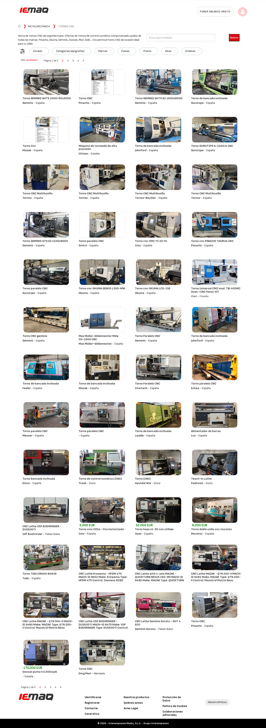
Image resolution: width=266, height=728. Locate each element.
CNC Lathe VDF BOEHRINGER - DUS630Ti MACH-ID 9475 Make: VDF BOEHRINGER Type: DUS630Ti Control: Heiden (103, 626)
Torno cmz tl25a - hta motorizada (101, 529)
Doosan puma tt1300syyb (39, 672)
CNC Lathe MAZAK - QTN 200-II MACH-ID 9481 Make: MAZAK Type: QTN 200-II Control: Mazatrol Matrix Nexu (216, 577)
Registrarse (92, 703)
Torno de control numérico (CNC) (100, 479)
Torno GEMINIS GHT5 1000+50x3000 (46, 98)
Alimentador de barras (206, 431)
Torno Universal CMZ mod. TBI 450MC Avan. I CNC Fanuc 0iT (215, 290)
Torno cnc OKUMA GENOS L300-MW (102, 288)
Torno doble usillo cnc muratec (211, 529)
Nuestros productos (136, 697)
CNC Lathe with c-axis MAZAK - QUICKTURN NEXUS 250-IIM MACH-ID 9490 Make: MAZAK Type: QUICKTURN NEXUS (159, 578)
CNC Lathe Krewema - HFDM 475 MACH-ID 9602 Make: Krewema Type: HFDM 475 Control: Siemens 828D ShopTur (103, 578)
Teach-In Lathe (201, 479)
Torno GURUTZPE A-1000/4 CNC (212, 146)
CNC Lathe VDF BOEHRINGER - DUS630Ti (41, 528)
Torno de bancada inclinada (209, 98)
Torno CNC (85, 98)
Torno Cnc (29, 146)
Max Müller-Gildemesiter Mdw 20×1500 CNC (99, 337)
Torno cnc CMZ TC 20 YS (151, 241)
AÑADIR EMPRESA (217, 702)
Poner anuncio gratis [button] (215, 11)
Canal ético (92, 714)
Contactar (91, 708)
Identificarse (93, 697)
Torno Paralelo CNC (147, 336)
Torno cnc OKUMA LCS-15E (152, 288)
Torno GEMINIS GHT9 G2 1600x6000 (158, 98)
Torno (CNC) (143, 479)
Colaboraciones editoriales (173, 713)
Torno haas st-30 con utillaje (154, 529)
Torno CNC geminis (34, 336)
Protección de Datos (172, 699)
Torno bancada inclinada (38, 479)
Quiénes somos (133, 703)
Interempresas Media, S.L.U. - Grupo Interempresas (138, 723)
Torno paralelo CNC (91, 241)
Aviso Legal (131, 708)
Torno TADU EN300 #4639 (39, 574)
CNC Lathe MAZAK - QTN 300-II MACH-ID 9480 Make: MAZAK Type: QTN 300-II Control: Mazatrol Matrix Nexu (47, 625)
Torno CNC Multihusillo (37, 193)
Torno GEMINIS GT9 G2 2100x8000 (45, 241)
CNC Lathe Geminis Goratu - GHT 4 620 (158, 623)
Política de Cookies (175, 706)
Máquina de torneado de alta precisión (98, 147)
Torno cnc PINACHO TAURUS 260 (212, 241)
